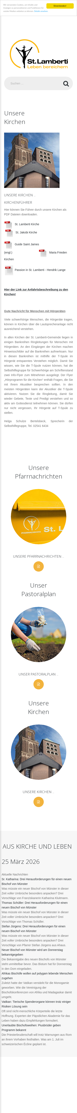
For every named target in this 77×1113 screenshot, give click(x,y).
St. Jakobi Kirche (21, 232)
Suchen (66, 83)
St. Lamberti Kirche (22, 224)
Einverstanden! (60, 6)
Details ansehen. (41, 11)
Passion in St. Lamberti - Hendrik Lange (35, 270)
